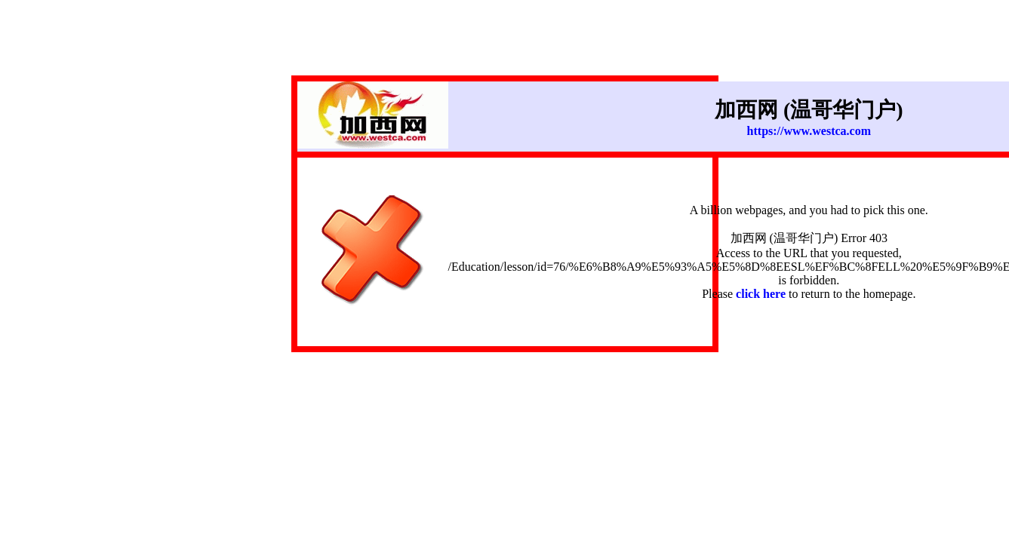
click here (761, 293)
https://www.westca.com (809, 130)
